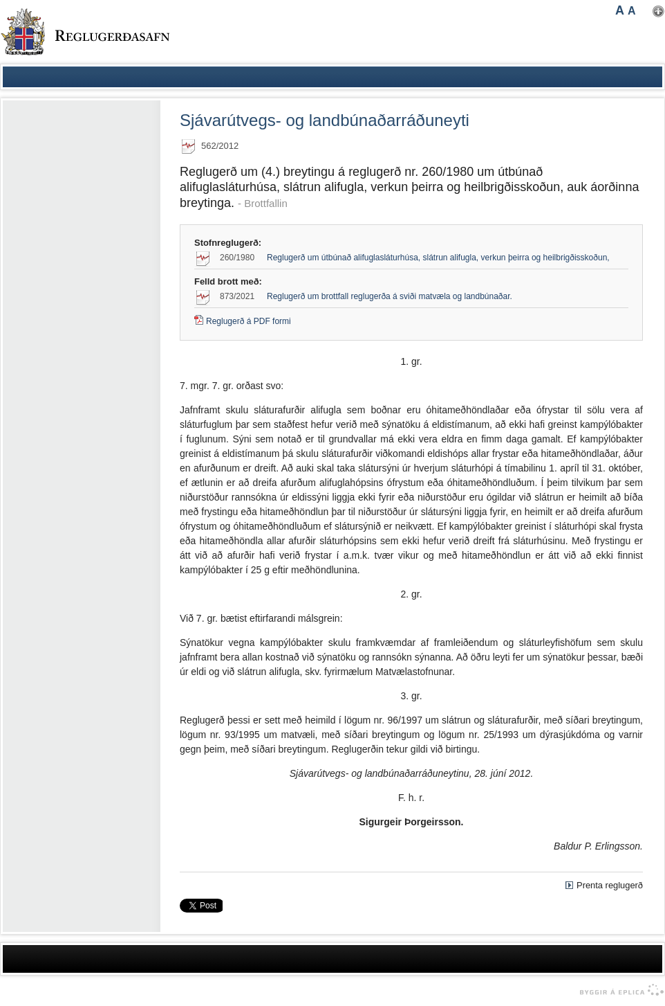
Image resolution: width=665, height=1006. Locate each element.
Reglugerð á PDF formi (248, 321)
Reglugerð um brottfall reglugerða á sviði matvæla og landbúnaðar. (389, 296)
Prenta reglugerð (610, 885)
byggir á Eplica (618, 990)
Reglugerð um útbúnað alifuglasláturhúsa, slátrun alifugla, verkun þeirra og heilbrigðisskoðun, (438, 257)
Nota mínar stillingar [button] (658, 11)
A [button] (619, 10)
